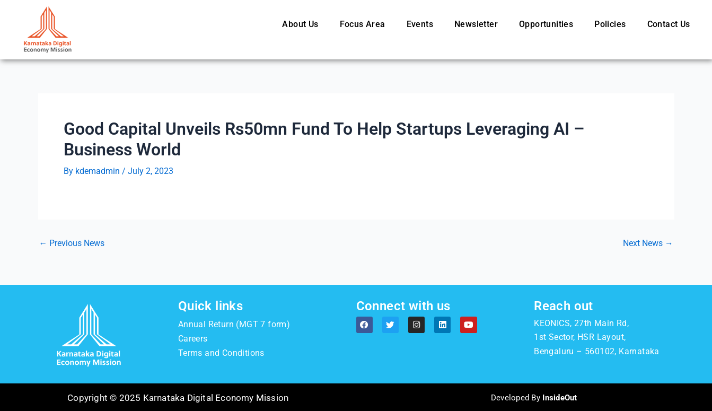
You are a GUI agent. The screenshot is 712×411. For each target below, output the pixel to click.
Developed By (534, 397)
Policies (610, 24)
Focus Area (362, 24)
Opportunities (546, 24)
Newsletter (476, 24)
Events (420, 24)
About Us (300, 24)
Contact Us (668, 24)
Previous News (72, 243)
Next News (648, 243)
